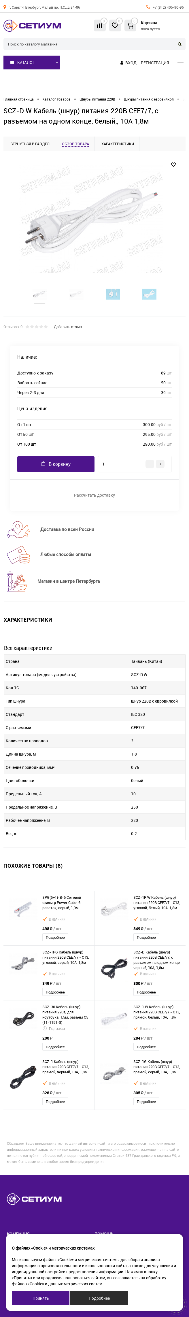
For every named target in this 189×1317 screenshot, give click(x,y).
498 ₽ (51, 928)
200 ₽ (47, 1038)
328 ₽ (51, 1092)
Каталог (22, 62)
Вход (131, 62)
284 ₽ (142, 1038)
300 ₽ (142, 983)
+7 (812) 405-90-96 (168, 7)
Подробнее (55, 937)
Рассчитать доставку (94, 495)
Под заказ (53, 1028)
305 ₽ (142, 1092)
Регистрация (155, 62)
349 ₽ (142, 928)
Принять (41, 1298)
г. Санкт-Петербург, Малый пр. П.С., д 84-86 (44, 7)
